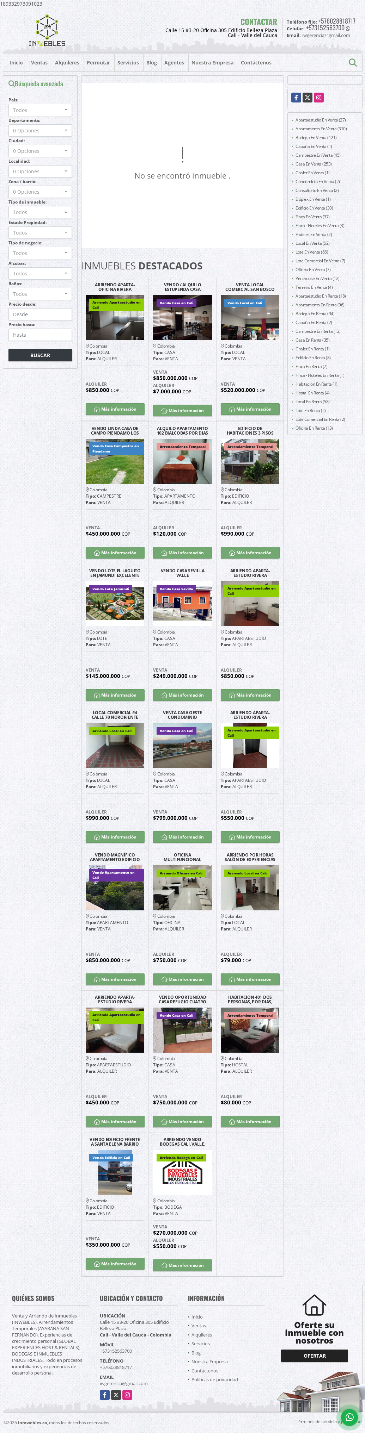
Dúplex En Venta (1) (313, 199)
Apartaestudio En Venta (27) (321, 120)
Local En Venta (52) (313, 243)
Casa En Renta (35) (312, 340)
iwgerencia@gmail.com (124, 1383)
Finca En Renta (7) (311, 366)
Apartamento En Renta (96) (320, 305)
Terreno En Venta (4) (314, 287)
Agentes (174, 62)
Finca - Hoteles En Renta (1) (320, 375)
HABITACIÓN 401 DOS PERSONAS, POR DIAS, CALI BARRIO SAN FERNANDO (250, 999)
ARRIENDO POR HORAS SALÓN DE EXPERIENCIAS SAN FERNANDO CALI (250, 857)
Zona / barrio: (22, 182)
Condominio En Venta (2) (318, 182)
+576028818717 (336, 20)
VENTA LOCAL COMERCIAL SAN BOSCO (249, 287)
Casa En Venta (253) (314, 164)
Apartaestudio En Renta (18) (321, 296)
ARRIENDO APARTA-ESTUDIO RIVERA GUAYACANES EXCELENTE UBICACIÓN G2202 (250, 714)
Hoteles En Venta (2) (314, 234)
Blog (151, 62)
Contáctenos (256, 62)
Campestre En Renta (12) (318, 331)
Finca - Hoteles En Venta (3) (320, 226)
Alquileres (67, 62)
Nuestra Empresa (212, 62)
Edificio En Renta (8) (313, 358)
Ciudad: (16, 141)
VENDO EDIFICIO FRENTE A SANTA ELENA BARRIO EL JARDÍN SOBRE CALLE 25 (115, 1141)
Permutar (98, 62)
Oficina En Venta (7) (313, 270)
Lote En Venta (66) (312, 252)
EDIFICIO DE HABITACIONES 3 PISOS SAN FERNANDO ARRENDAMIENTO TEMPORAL (250, 430)
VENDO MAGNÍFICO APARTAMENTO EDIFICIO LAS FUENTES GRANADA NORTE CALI (115, 857)
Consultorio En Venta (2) (317, 190)
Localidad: (19, 161)
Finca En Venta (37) (313, 217)
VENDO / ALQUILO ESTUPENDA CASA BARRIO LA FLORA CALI (182, 287)
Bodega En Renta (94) (315, 314)
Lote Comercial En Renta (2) (320, 419)
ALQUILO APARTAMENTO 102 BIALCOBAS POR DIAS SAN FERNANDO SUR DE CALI (182, 430)
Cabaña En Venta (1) (314, 146)
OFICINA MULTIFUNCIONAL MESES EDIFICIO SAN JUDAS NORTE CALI (182, 857)
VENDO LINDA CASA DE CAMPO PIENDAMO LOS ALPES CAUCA (115, 430)
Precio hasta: (21, 325)
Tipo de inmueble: (27, 202)
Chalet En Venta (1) (313, 173)
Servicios (128, 62)
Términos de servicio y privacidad (328, 1422)
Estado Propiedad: (27, 222)
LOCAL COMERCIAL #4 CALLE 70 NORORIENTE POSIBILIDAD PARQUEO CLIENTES (115, 714)
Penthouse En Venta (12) (318, 278)
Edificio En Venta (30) (314, 208)
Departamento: (24, 120)
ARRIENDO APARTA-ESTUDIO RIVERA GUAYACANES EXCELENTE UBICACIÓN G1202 (250, 573)
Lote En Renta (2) (311, 410)
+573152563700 (325, 27)
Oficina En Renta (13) (314, 428)
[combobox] (40, 110)
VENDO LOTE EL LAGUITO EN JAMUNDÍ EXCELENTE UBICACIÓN (115, 573)
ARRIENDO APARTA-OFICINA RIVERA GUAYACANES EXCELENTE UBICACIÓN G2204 (115, 287)
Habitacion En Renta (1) (316, 384)
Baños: (15, 284)
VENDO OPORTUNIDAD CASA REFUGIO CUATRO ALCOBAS (182, 999)
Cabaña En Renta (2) (314, 322)
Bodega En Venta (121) (316, 138)
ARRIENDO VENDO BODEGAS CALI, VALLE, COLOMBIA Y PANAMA (182, 1141)
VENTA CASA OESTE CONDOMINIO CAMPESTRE (182, 714)
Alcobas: (17, 263)
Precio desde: (22, 304)
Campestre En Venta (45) (318, 155)
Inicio (16, 62)
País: (13, 100)
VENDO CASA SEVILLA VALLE (183, 573)
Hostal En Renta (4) (313, 393)
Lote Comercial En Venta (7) (320, 261)
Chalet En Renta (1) (313, 349)
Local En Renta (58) (313, 402)
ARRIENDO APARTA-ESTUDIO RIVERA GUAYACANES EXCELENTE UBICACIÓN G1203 (115, 999)
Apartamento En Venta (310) (321, 129)
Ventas (39, 62)
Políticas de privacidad (214, 1379)
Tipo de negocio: (25, 243)
